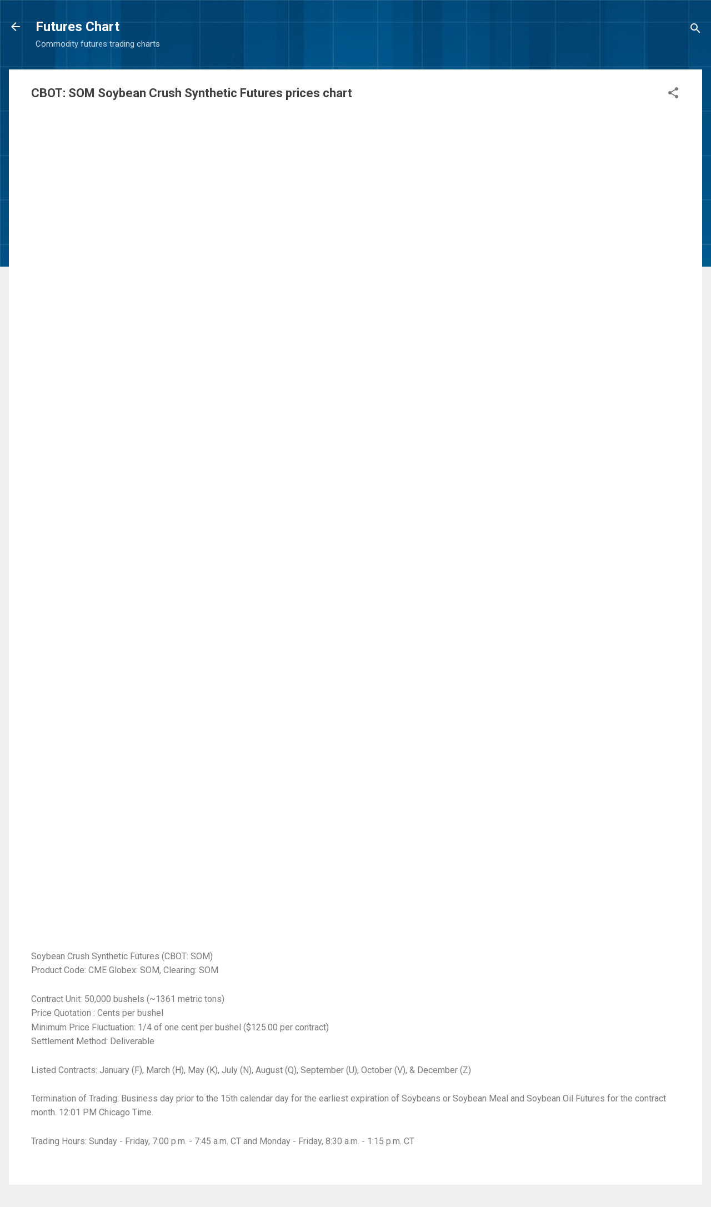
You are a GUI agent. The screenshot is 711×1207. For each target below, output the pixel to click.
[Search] (695, 30)
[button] (673, 94)
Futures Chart (77, 26)
